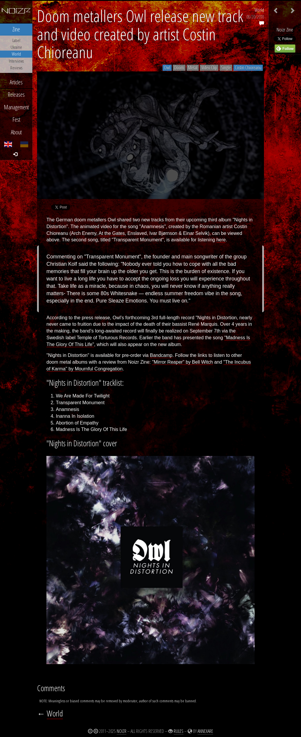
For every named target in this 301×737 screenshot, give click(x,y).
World (259, 10)
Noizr (121, 731)
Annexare (205, 731)
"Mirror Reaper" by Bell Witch (182, 362)
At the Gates (112, 233)
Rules (178, 731)
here (221, 239)
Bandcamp (161, 355)
